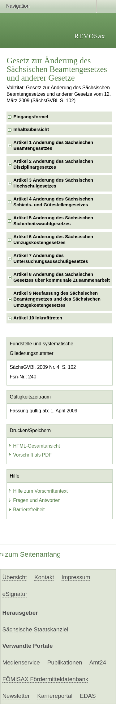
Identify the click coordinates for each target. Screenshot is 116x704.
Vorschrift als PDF (30, 454)
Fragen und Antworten (34, 500)
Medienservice (21, 662)
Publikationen (64, 662)
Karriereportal (54, 696)
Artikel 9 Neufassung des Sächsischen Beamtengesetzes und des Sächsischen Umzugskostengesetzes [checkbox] (57, 299)
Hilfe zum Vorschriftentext (38, 491)
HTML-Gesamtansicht (34, 446)
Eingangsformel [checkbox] (30, 116)
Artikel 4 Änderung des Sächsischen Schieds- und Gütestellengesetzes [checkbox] (53, 201)
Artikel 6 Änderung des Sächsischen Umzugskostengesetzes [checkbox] (53, 239)
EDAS (88, 696)
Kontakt (44, 577)
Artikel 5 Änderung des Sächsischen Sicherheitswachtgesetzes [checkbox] (53, 220)
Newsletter (16, 696)
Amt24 (97, 662)
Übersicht (14, 577)
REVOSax (89, 36)
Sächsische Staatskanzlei (35, 629)
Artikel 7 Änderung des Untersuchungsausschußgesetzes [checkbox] (50, 258)
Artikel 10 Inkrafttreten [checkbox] (37, 317)
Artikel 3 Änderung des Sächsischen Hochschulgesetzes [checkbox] (53, 183)
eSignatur (14, 594)
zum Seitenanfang (30, 554)
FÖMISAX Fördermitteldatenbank (45, 679)
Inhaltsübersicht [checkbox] (31, 129)
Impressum (76, 577)
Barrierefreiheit (26, 509)
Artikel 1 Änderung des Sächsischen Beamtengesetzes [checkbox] (53, 145)
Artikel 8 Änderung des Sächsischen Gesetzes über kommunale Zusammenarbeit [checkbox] (61, 277)
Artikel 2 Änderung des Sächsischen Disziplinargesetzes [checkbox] (53, 164)
